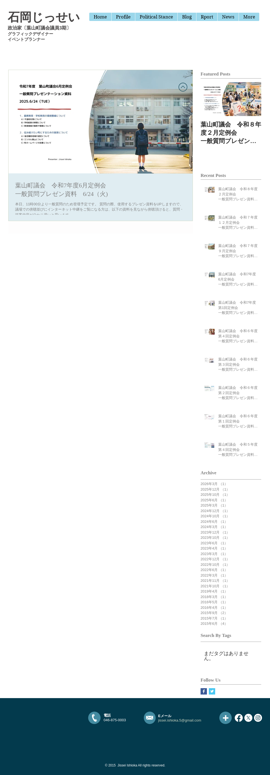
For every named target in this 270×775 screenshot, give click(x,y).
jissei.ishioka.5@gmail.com (179, 720)
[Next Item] (252, 99)
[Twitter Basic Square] (212, 691)
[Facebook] (239, 718)
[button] (206, 17)
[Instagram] (258, 718)
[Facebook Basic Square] (204, 691)
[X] (248, 718)
